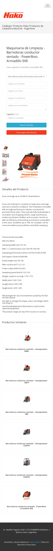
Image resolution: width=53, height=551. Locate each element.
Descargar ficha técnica (27, 132)
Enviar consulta (26, 125)
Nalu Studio (35, 542)
